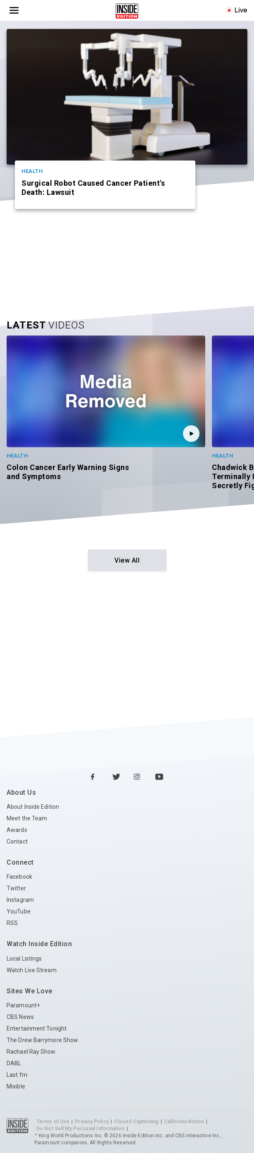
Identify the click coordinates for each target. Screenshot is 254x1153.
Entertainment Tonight (36, 1028)
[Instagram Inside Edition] (138, 777)
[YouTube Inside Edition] (159, 777)
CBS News (20, 1017)
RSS (12, 923)
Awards (17, 830)
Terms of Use (52, 1121)
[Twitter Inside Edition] (116, 777)
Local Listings (24, 958)
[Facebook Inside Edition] (95, 777)
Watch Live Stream (32, 970)
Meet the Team (27, 818)
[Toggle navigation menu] (14, 10)
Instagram (20, 900)
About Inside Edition (33, 806)
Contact (17, 841)
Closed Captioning (136, 1121)
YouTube (19, 911)
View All (127, 560)
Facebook (19, 876)
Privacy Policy (91, 1121)
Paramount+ (23, 1005)
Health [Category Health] (32, 171)
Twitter (16, 888)
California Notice (184, 1121)
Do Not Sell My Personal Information (80, 1128)
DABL (14, 1063)
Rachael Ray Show (31, 1051)
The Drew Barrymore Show (42, 1040)
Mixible (16, 1086)
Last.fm (17, 1074)
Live (241, 10)
